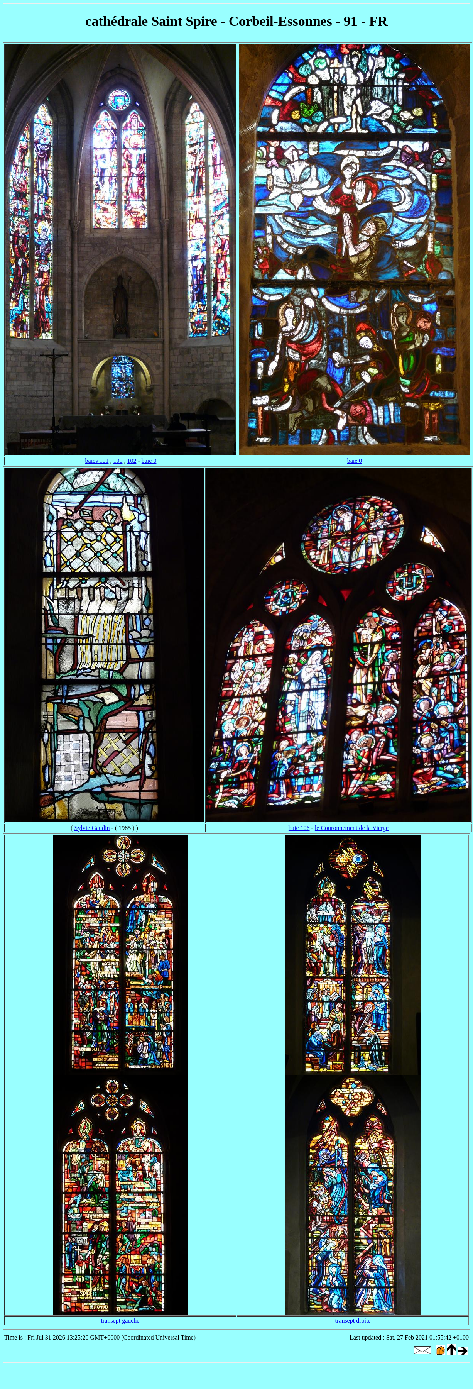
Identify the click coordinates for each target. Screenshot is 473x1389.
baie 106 (299, 828)
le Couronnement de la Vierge (352, 828)
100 (117, 460)
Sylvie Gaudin (92, 828)
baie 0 (149, 460)
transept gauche (120, 1320)
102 (131, 460)
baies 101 (97, 460)
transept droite (353, 1320)
